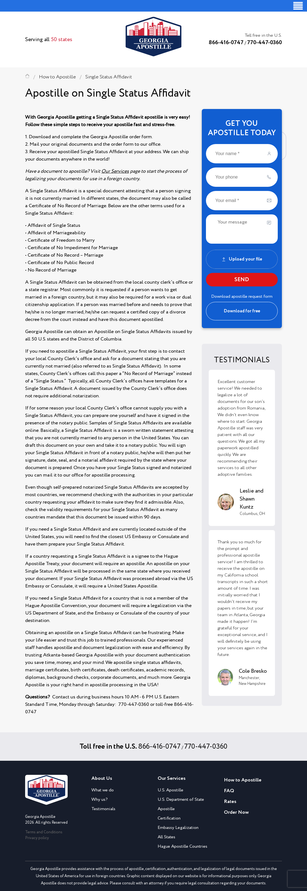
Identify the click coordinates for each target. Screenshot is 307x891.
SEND (241, 280)
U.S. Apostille (170, 790)
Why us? (99, 799)
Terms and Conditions (43, 832)
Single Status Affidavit (108, 77)
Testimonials (103, 809)
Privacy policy (37, 838)
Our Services (115, 171)
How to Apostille (57, 77)
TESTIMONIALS (242, 360)
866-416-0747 (226, 43)
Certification (169, 818)
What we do (102, 790)
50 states (61, 40)
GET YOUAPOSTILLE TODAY (242, 128)
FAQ (229, 790)
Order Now (236, 812)
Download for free (242, 311)
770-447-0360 (264, 43)
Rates (230, 801)
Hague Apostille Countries (182, 846)
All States (166, 837)
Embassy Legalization (178, 827)
